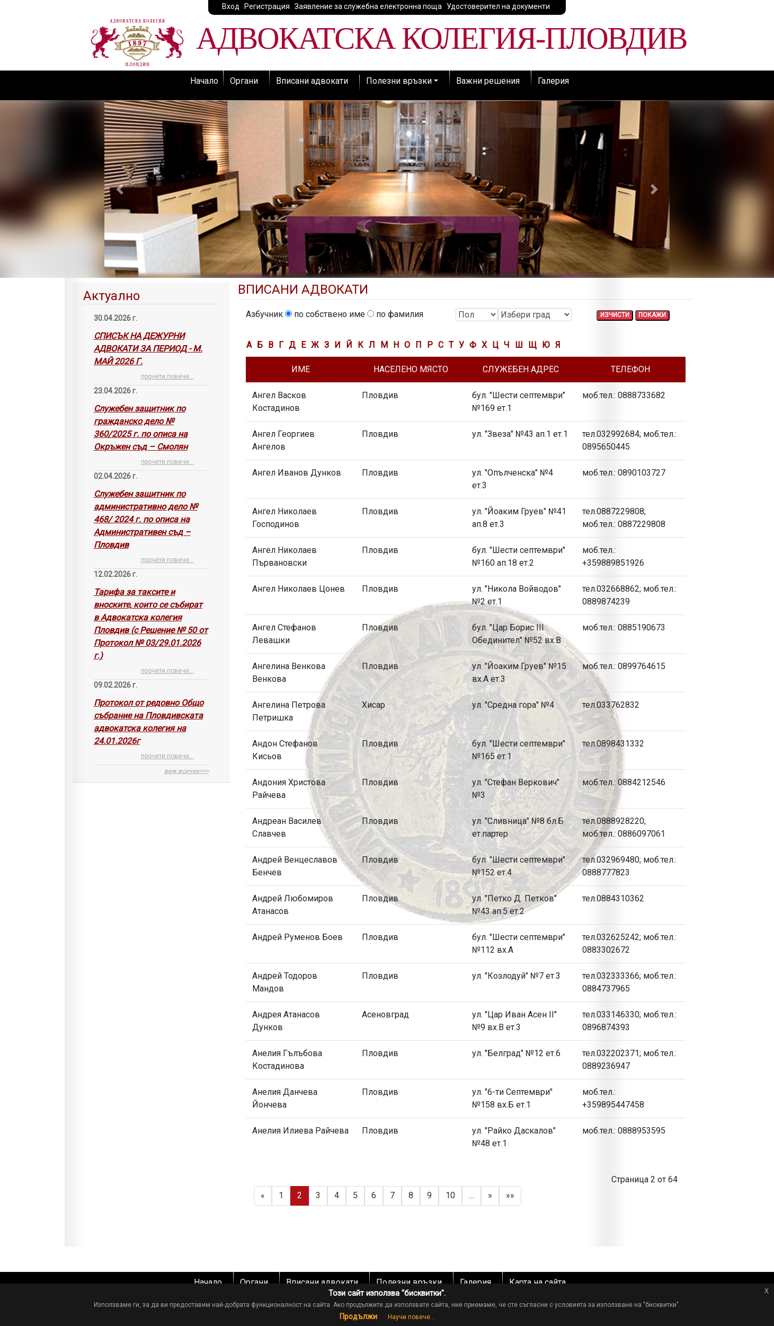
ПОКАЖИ (652, 315)
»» (510, 1195)
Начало (204, 81)
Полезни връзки (399, 81)
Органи (244, 81)
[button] (120, 189)
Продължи (358, 1316)
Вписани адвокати (312, 81)
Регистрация (267, 6)
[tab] (151, 532)
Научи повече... (411, 1317)
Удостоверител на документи (498, 6)
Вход (230, 6)
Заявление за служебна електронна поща (368, 6)
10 (450, 1195)
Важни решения (488, 81)
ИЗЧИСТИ (614, 315)
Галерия (553, 81)
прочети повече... (167, 376)
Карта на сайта (537, 1282)
